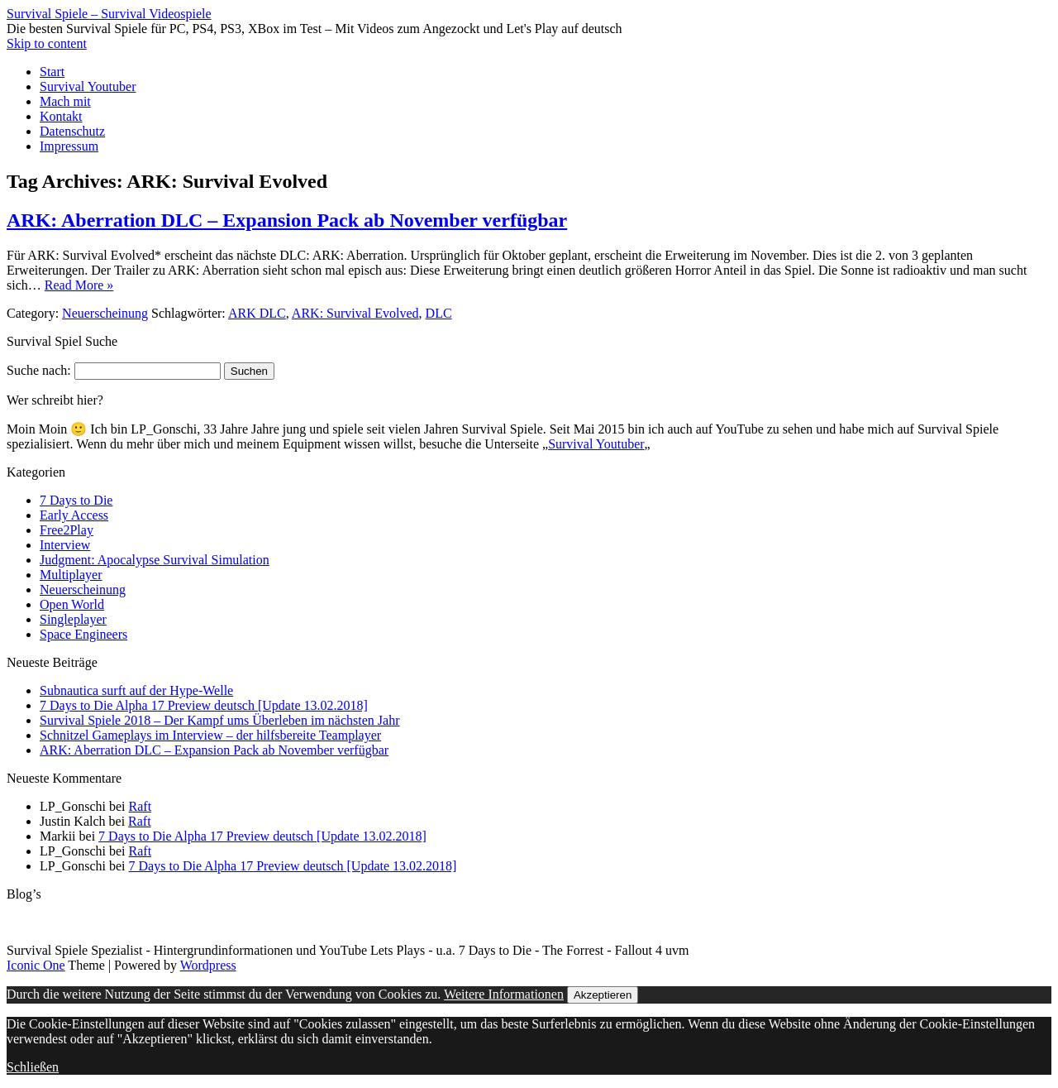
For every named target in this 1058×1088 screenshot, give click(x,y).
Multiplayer (71, 575)
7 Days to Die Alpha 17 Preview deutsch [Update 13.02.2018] (204, 705)
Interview (65, 545)
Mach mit (65, 101)
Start (52, 72)
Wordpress (208, 965)
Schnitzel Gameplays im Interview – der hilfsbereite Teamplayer (210, 735)
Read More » (79, 285)
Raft (140, 806)
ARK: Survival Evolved (355, 313)
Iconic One (36, 965)
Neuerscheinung (105, 313)
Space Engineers (83, 634)
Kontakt (61, 116)
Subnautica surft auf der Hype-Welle (136, 690)
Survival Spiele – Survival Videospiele (109, 14)
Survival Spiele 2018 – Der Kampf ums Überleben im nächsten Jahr (219, 720)
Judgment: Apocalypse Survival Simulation (154, 560)
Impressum (69, 146)
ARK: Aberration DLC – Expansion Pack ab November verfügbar (287, 220)
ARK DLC (257, 313)
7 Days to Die (76, 500)
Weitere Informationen (504, 994)
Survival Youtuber (88, 86)
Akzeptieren (602, 995)
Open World (72, 604)
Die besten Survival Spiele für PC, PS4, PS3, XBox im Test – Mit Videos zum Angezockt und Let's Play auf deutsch (314, 29)
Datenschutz (72, 131)
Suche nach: (39, 370)
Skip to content (47, 43)
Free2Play (66, 530)
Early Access (74, 515)
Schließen (33, 1067)
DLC (439, 313)
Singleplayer (73, 619)
